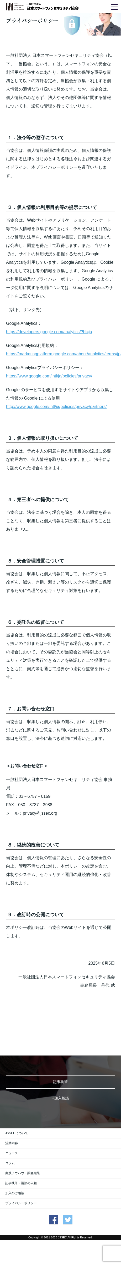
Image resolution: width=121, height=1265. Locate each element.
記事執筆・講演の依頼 (21, 1183)
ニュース (11, 1153)
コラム (10, 1163)
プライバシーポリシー (21, 1203)
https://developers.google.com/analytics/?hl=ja (49, 332)
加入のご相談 (14, 1193)
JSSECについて (16, 1133)
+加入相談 (60, 1098)
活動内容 (11, 1143)
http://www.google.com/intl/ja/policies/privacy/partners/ (56, 406)
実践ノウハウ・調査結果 (22, 1173)
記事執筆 (60, 1082)
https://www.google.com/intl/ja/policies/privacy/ (49, 376)
